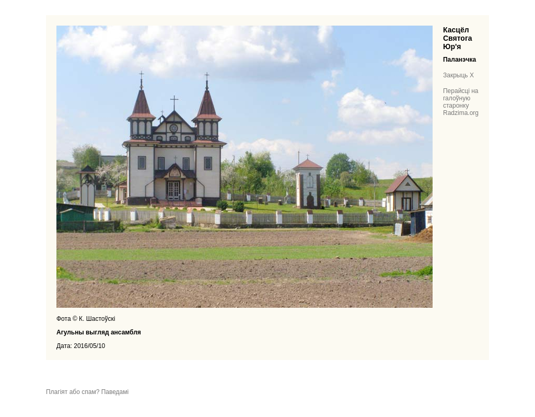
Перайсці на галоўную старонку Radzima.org (461, 102)
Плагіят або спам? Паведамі (87, 392)
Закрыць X (458, 75)
